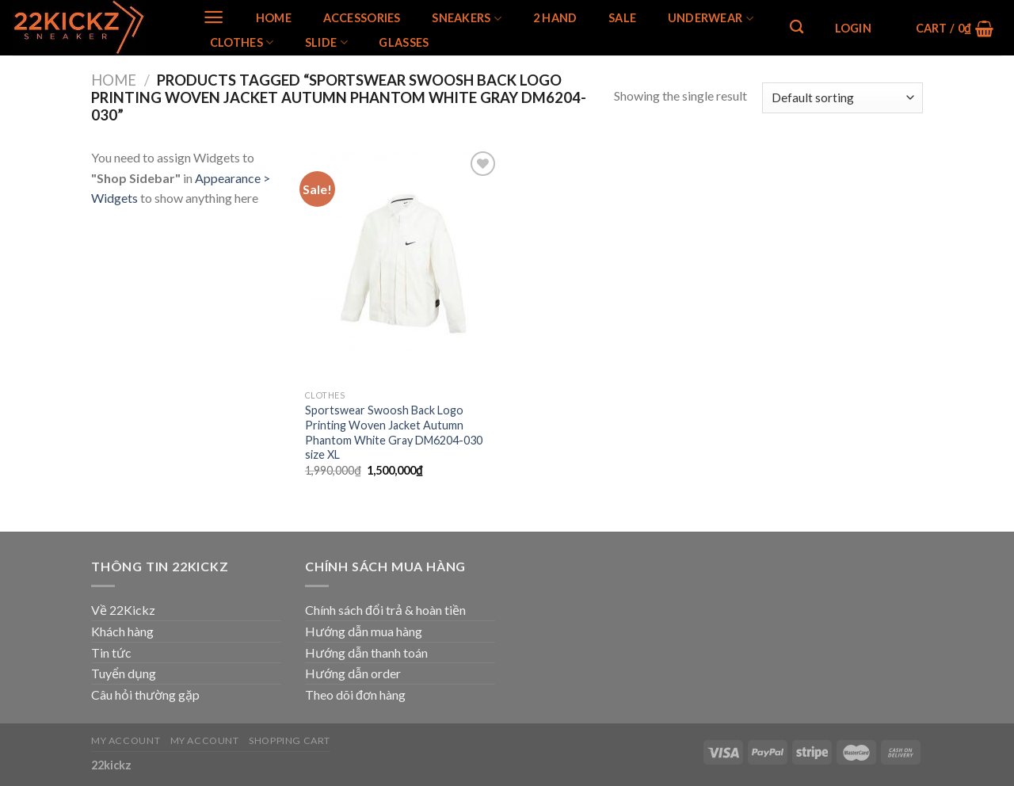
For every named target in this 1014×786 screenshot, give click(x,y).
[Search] (796, 27)
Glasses (404, 42)
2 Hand (555, 18)
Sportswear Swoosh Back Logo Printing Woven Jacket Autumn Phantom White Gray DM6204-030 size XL (393, 432)
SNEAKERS (466, 18)
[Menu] (213, 17)
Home (274, 18)
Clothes (242, 42)
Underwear (710, 18)
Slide (326, 42)
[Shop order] (842, 97)
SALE (622, 18)
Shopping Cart (289, 740)
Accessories (362, 18)
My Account (125, 740)
